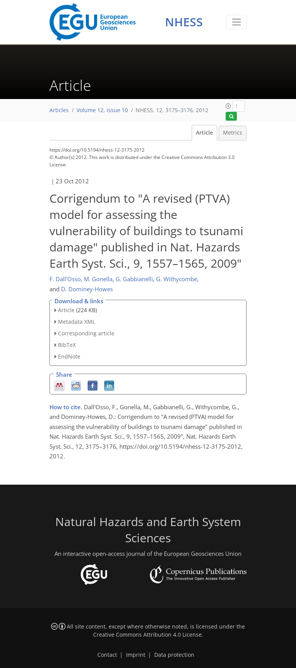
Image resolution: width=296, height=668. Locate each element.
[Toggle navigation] (236, 22)
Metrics (232, 132)
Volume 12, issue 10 (102, 110)
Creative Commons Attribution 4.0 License (147, 634)
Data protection (174, 654)
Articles (59, 110)
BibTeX (67, 345)
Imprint (135, 654)
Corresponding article (86, 333)
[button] (228, 106)
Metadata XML (76, 321)
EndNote (69, 356)
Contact (107, 654)
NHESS (184, 22)
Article (204, 132)
